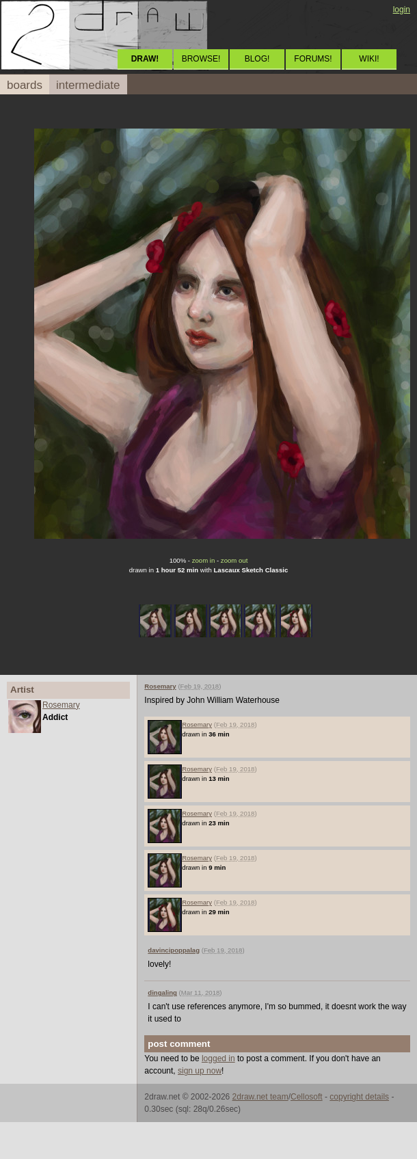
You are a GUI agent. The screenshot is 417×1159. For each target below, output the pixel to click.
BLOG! (257, 59)
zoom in (203, 560)
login (401, 9)
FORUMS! (313, 59)
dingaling (162, 992)
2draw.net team (260, 1097)
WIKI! (369, 59)
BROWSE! (201, 59)
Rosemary (61, 705)
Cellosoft (307, 1097)
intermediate (88, 85)
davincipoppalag (174, 950)
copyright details (359, 1097)
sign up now (199, 1071)
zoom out (234, 560)
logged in (218, 1058)
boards (24, 85)
